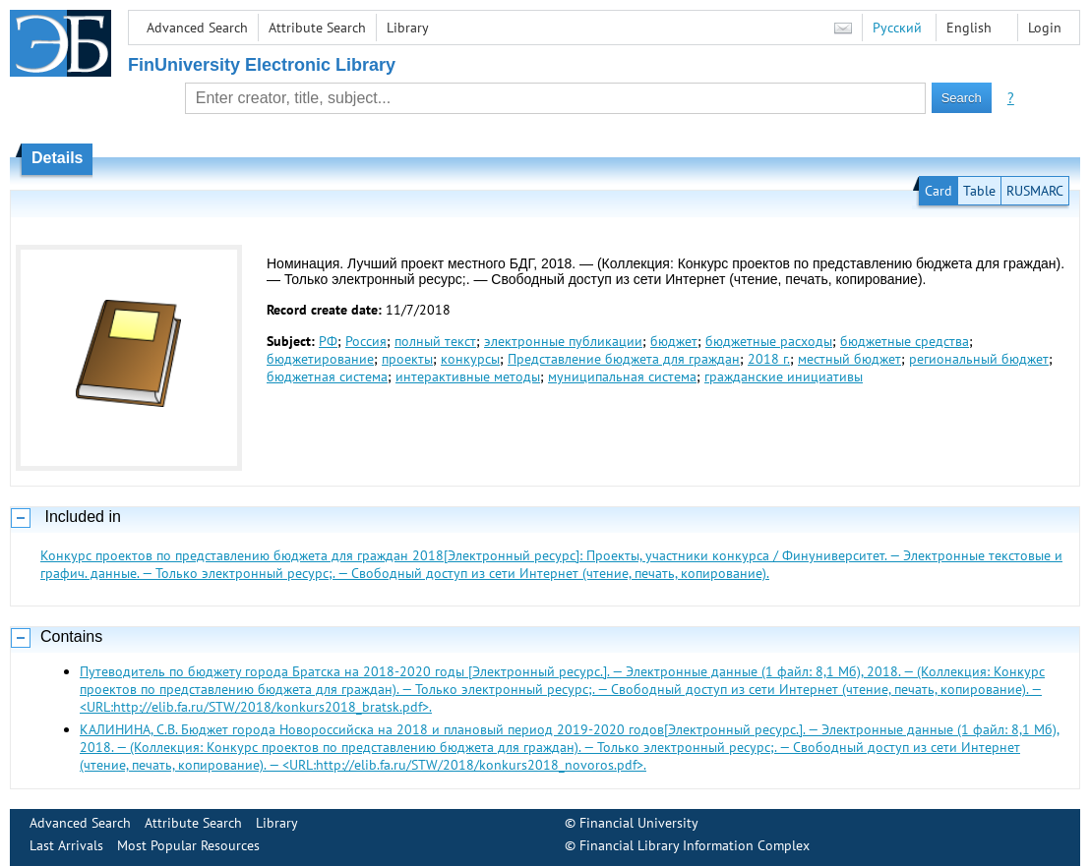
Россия (366, 341)
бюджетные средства (904, 341)
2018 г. (769, 359)
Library (408, 27)
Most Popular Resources (188, 845)
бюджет (673, 341)
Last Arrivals (66, 845)
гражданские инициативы (783, 376)
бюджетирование (320, 359)
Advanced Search (197, 27)
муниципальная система (622, 376)
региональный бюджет (979, 359)
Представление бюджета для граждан (624, 359)
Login (1044, 27)
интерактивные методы (467, 376)
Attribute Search (317, 27)
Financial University (638, 823)
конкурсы (470, 359)
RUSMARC (1034, 191)
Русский (897, 27)
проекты (407, 359)
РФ (328, 341)
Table (979, 191)
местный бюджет (849, 359)
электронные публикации (563, 341)
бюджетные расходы (768, 341)
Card (938, 191)
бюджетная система (327, 376)
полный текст (435, 341)
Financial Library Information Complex (694, 845)
